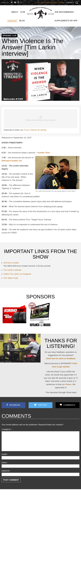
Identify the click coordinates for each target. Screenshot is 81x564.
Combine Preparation (10, 509)
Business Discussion (9, 506)
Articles (4, 504)
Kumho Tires (44, 153)
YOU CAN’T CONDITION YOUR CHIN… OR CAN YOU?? (38, 503)
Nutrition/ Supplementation (12, 515)
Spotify (43, 130)
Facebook (14, 405)
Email (5, 463)
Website (6, 471)
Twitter (42, 405)
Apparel (61, 2)
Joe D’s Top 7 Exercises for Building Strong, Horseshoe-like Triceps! (40, 510)
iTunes (26, 130)
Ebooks (53, 2)
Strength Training (8, 531)
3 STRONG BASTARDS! (38, 515)
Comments (69, 405)
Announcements (8, 501)
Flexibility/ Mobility (8, 512)
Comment (7, 430)
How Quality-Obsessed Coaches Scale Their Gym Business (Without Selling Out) (67, 546)
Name (5, 454)
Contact (70, 2)
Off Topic (5, 518)
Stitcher (33, 130)
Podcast (5, 520)
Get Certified (43, 2)
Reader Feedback (8, 523)
